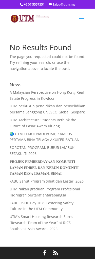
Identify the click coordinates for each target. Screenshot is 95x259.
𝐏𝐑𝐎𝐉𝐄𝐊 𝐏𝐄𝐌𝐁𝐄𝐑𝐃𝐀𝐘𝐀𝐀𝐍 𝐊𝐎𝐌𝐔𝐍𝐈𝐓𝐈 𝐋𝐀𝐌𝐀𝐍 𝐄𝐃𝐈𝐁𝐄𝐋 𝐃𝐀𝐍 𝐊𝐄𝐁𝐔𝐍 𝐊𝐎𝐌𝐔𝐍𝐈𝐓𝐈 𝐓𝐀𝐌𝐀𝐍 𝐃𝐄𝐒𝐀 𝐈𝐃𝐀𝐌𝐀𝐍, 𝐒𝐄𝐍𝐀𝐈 (44, 167)
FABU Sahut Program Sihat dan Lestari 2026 (47, 181)
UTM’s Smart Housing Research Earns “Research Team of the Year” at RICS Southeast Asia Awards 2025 (41, 222)
